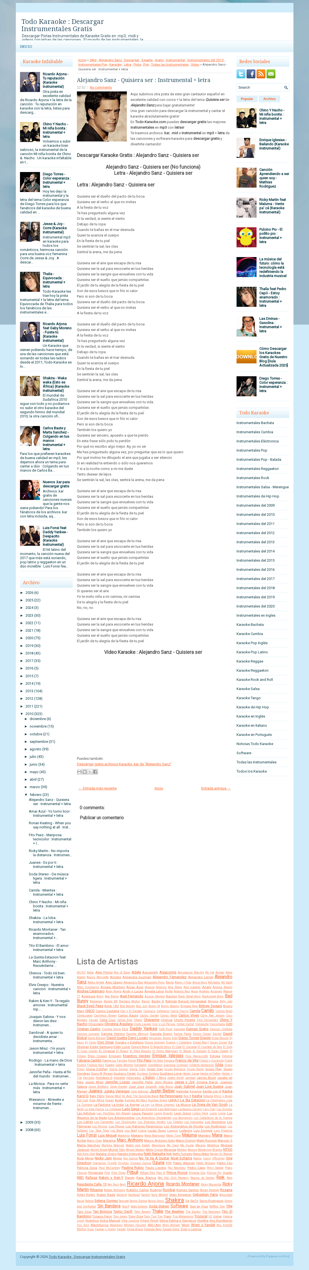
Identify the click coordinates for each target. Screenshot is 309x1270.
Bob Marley (127, 1006)
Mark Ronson (207, 1140)
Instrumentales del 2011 (256, 524)
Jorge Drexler (118, 1087)
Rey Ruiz (113, 1184)
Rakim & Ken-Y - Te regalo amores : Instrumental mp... (49, 1005)
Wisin (186, 1225)
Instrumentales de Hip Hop (258, 496)
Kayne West (113, 1096)
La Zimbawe (113, 1109)
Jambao (190, 1078)
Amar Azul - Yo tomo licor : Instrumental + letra (50, 813)
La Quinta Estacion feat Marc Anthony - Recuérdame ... (47, 961)
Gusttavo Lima (171, 1073)
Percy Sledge (215, 1168)
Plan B (160, 1173)
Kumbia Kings (157, 1100)
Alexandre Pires (154, 982)
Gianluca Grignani (176, 1065)
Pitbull (132, 1172)
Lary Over (209, 1109)
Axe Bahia (112, 996)
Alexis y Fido (183, 982)
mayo (34, 772)
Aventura (88, 996)
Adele (136, 972)
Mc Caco (173, 1145)
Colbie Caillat (185, 1024)
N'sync (217, 1150)
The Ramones (211, 1212)
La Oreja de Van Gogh (210, 1104)
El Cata (177, 1047)
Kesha (197, 1096)
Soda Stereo (159, 1206)
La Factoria (102, 1105)
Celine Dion (124, 1020)
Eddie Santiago (101, 1047)
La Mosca (183, 1105)
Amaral (150, 987)
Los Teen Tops (99, 1130)
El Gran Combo (87, 1051)
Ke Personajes (171, 1096)
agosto (35, 749)
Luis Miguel (107, 1135)
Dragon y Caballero (179, 1042)
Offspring (218, 1158)
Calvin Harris (179, 1011)
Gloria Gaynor (118, 1069)
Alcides (115, 977)
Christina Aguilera (118, 1024)
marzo (35, 787)
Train (167, 1216)
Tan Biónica (102, 1211)
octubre (36, 734)
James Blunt (206, 1078)
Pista (137, 64)
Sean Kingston (180, 1195)
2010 (29, 714)
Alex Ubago (113, 982)
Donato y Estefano (129, 1042)
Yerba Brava (135, 1229)
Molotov (182, 1150)
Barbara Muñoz (129, 1001)
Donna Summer (155, 1042)
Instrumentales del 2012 (256, 533)
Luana (142, 1130)
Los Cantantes (104, 1122)
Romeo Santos (187, 1190)
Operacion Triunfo (104, 1163)
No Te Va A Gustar (154, 1158)
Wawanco (116, 1225)
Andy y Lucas (132, 991)
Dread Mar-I (201, 1042)
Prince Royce (177, 1173)
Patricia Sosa (87, 1168)
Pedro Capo (196, 1168)
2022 (29, 623)
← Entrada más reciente (98, 788)
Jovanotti (151, 1087)
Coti (229, 1024)
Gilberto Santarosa (201, 1065)
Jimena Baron (207, 1082)
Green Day (155, 1069)
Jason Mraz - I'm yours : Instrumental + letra (48, 1050)
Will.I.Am (154, 1225)
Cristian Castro (89, 1029)
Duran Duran (218, 1042)
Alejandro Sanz (110, 60)
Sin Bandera (109, 1206)
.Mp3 (93, 60)
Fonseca (169, 1060)
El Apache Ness (160, 1047)
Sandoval (134, 1195)
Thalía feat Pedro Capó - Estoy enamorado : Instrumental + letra (272, 297)
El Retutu (185, 1051)
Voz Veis (83, 1225)
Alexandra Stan (133, 982)
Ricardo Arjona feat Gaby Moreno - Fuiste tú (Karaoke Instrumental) (57, 332)
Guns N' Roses (102, 1073)
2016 (29, 668)
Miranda (170, 1150)
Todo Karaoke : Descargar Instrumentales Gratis (62, 25)
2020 (29, 638)
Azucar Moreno (155, 996)
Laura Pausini (142, 1113)
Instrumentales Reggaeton (258, 469)
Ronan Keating (209, 1190)
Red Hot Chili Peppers (173, 1178)
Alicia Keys (199, 982)
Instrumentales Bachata (255, 423)
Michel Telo (116, 1150)
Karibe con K (212, 1091)
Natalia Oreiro (106, 1154)
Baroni (146, 1001)
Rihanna (96, 1190)
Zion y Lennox (191, 1229)
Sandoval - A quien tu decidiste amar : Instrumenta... (46, 1036)
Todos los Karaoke (252, 771)
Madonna (124, 1135)
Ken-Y (187, 1096)
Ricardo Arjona (145, 1183)
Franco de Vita (187, 1060)
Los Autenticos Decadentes (153, 1118)
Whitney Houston (135, 1225)
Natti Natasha (154, 1154)
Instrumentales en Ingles (256, 615)
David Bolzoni (97, 1038)
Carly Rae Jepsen (212, 1015)
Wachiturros (100, 1225)
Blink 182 (111, 1006)
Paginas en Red (277, 1256)
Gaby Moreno (124, 1065)
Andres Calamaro (91, 991)
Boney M (154, 1006)
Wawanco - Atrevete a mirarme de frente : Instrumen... (46, 1103)
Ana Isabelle (192, 987)
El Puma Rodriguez (165, 1051)
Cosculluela (217, 1024)
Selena (89, 1201)
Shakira (174, 1200)
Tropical (200, 1216)
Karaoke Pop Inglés (252, 643)
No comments (101, 87)
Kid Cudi (83, 1100)
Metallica (213, 1145)
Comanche (202, 1024)
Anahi (206, 987)
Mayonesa (158, 1145)
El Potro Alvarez (140, 1051)
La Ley (145, 1105)
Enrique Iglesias (168, 1055)
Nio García (130, 1158)
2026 (29, 593)
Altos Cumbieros (88, 987)
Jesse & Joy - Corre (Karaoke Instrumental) (55, 228)
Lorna (222, 1113)
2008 (29, 1130)
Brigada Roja (189, 1006)
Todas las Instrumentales (170, 64)
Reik (220, 1177)
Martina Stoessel (113, 1145)
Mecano (200, 1145)
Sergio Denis (156, 1201)
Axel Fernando (131, 996)
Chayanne (151, 1020)
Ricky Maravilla (211, 1184)
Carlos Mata (168, 1015)
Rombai (169, 1190)
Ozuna (158, 1162)
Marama (109, 1140)
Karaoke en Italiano (252, 725)
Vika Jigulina (130, 1220)
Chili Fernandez (207, 1020)
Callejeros (163, 1011)
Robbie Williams (114, 1190)
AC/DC (81, 972)
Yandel (121, 1229)
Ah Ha (209, 972)
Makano (137, 1135)
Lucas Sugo (157, 1130)
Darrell (217, 1034)
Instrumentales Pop (92, 64)
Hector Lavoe (190, 1073)
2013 (29, 691)
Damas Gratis (197, 1029)
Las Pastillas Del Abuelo (113, 1113)
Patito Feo (224, 1163)
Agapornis (167, 972)
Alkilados (214, 982)
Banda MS (111, 1001)
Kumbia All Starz (136, 1100)
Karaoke (115, 64)
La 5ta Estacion (192, 1100)
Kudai (119, 1100)
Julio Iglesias (139, 1091)
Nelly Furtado (182, 1154)
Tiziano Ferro (102, 1216)
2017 (29, 661)
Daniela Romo (161, 1034)
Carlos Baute (128, 1015)
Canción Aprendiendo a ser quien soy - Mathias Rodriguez (274, 178)
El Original (107, 1051)
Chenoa (166, 1020)
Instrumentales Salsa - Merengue (263, 487)
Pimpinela (95, 1173)
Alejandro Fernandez (170, 977)
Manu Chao (94, 1140)
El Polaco (122, 1051)
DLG (125, 1029)
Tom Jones (120, 1216)
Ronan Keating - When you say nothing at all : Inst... (50, 825)
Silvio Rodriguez (211, 1201)
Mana (217, 1135)
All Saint (226, 982)
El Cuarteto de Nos (210, 1047)
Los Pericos (99, 1126)
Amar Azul (134, 987)
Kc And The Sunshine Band (140, 1096)
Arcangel (216, 991)
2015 (29, 676)
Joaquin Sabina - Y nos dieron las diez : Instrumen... (47, 1021)
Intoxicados (133, 1078)
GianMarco (155, 1065)
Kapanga (196, 1091)
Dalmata (179, 1029)
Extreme (227, 1056)
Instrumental (175, 60)
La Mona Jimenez (163, 1105)
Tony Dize (135, 1216)
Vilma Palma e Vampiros (177, 1220)
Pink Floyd (118, 1173)
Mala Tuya (173, 1135)
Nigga (117, 1158)
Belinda (171, 1001)
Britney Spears (210, 1006)
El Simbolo (200, 1051)
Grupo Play (213, 1069)
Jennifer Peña (142, 1082)
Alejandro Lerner (200, 977)
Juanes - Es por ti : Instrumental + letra (46, 864)
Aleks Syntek (96, 982)
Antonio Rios (182, 991)
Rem (229, 1178)
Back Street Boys (189, 996)
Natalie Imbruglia (130, 1154)
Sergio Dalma (138, 1201)
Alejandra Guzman (136, 977)
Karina (227, 1091)
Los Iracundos (194, 1122)
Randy (130, 1178)
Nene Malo (201, 1154)
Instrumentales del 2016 (256, 569)
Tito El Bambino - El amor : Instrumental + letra (49, 947)
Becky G (158, 1001)
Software (179, 1206)
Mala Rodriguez (154, 1135)
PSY (169, 1163)
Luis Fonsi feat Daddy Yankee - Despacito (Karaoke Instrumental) (55, 536)
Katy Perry (97, 1096)
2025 (29, 600)
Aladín (81, 977)
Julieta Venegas (117, 1091)
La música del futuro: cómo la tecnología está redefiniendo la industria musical (273, 267)
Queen (227, 1173)
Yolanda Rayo (153, 1229)
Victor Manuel (110, 1220)
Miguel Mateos (135, 1150)
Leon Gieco (182, 1113)
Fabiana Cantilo (89, 1060)
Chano (138, 1020)
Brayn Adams (170, 1006)
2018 (29, 653)
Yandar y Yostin (105, 1229)
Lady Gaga (130, 1109)
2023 (29, 615)
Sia (187, 1201)
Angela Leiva (154, 991)
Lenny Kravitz (163, 1113)
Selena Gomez (106, 1201)
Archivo (269, 99)
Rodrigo (156, 1190)
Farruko (122, 1060)
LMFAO (173, 1100)
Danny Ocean (202, 1034)
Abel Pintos (104, 972)
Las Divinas (224, 1109)
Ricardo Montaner (183, 1184)
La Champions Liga (219, 1100)
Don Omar (105, 1042)
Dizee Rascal (220, 1038)
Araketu (204, 991)
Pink (107, 1173)
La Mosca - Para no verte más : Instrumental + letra (48, 1088)
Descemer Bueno (160, 1038)
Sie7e (194, 1201)
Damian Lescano (88, 1034)
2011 (29, 706)
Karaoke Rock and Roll (255, 680)
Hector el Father (210, 1073)
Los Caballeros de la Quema (213, 1118)
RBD (80, 1178)
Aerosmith (150, 972)
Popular (247, 99)
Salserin (122, 1195)
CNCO (90, 1011)
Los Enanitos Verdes (152, 1122)
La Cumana (84, 1105)
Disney (205, 1038)
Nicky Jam (103, 1158)
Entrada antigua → (216, 788)
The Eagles (193, 1212)
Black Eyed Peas (90, 1006)
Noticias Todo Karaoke (255, 744)
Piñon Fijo (147, 1173)
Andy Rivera (114, 991)
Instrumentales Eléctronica (258, 441)
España (147, 60)
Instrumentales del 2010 (205, 60)
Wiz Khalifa (224, 1225)
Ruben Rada (106, 1195)
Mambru (204, 1135)
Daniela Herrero (113, 1034)
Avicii (100, 996)
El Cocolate (189, 1047)
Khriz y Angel (223, 1096)
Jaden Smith (175, 1078)
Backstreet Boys (212, 996)
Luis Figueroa (223, 1130)
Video (195, 64)
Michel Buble (99, 1150)
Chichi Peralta (184, 1020)
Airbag (219, 972)
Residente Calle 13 (92, 1184)
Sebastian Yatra (205, 1194)
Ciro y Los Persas (163, 1024)
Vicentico (92, 1220)
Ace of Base (122, 972)
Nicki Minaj (85, 1158)
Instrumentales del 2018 (256, 588)
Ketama (208, 1096)
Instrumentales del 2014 (256, 551)
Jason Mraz (94, 1082)
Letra (127, 64)
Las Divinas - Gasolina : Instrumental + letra (270, 325)
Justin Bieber (162, 1091)
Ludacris (185, 1130)
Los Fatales (175, 1122)
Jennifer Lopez (117, 1082)
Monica (192, 1150)
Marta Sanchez (88, 1145)
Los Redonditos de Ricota (183, 1126)
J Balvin (148, 1077)
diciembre (38, 719)
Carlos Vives (189, 1015)
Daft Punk (165, 1029)
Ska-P (125, 1206)
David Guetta (117, 1038)
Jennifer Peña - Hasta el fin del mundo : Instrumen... (50, 1074)
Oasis (207, 1158)
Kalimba (182, 1091)
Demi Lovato (138, 1038)
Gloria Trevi (137, 1069)
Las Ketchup (86, 1113)
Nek (169, 1154)
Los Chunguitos (125, 1122)
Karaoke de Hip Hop (253, 707)
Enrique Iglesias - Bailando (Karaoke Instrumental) (274, 144)
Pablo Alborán (184, 1163)
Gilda (219, 1065)
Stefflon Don (217, 1206)
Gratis (159, 60)
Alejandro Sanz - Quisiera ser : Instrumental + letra (50, 802)
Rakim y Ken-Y (111, 1178)
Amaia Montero (113, 987)
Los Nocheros (215, 1122)
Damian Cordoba (221, 1029)
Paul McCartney (109, 1168)
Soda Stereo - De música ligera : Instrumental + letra (49, 878)
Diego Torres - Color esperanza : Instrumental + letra (57, 180)
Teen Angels (142, 1212)
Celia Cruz (107, 1020)
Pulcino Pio (214, 1173)
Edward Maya (140, 1047)
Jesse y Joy (184, 1082)
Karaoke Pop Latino (252, 652)
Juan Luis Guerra (209, 1086)
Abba (90, 972)
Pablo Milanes (205, 1163)
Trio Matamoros (183, 1216)
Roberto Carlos (137, 1190)
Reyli (123, 1184)
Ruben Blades (86, 1195)
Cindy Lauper (142, 1024)
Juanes (95, 1091)
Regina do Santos (202, 1178)
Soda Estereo (139, 1206)
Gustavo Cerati (125, 1073)
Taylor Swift (122, 1211)
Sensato (124, 1201)
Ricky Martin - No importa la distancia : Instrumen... (50, 853)
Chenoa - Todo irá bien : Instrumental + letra (47, 975)
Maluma (189, 1135)
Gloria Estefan (97, 1069)
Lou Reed (131, 1130)
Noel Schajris (181, 1158)
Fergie (132, 1060)
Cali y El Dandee (131, 1011)
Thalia (157, 1211)
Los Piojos (116, 1126)
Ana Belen (175, 987)
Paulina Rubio (133, 1168)
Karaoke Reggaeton (252, 670)
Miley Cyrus (154, 1150)
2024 (29, 608)
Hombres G (104, 1078)
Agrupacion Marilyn (191, 972)
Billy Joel (226, 1001)
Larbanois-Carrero (190, 1109)
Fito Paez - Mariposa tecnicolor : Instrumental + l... (50, 839)
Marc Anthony (130, 1140)
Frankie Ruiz (95, 1065)
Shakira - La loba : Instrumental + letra (46, 920)
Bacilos (171, 996)
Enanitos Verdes (136, 1056)
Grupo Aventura (174, 1069)
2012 (29, 698)
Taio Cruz (84, 1212)
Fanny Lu (109, 1060)
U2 (210, 1216)
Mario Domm (185, 1140)
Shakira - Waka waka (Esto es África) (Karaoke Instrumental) (56, 384)
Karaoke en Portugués (254, 735)
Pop (146, 64)
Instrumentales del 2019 (256, 597)
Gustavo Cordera (148, 1073)
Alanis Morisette (98, 977)
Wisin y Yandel (203, 1225)
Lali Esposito (148, 1109)
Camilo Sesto (223, 1011)
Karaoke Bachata (250, 624)
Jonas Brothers (98, 1087)
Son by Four (199, 1206)
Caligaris (149, 1011)
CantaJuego (84, 1015)
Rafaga (91, 1178)
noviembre (38, 726)
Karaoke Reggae (250, 661)
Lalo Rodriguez (167, 1109)
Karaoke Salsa (248, 689)
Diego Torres (189, 1038)
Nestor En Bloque (221, 1154)
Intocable (119, 1078)
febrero (36, 795)
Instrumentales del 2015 (256, 560)
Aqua (194, 991)
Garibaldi (140, 1065)
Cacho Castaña (107, 1011)
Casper (93, 1020)
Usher (217, 1216)
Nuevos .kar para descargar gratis (56, 484)
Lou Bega (116, 1130)
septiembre (39, 741)
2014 (29, 683)
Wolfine (81, 1229)
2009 (29, 1122)
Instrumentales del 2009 (256, 505)
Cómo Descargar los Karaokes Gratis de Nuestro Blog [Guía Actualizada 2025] (273, 357)
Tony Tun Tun (153, 1216)
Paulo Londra (155, 1168)
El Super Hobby (218, 1051)
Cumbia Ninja (111, 1029)
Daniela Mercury (137, 1034)
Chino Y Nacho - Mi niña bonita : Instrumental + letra (55, 130)
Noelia (197, 1158)
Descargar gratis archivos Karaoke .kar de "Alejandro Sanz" (124, 764)
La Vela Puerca (94, 1109)
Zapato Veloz (171, 1229)
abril (33, 779)
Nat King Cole (86, 1154)
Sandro (145, 1195)
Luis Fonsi (87, 1135)
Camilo (207, 1010)
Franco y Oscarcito (211, 1060)
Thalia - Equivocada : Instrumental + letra (54, 280)
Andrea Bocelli (222, 987)
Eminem (115, 1056)
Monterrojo (205, 1150)
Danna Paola (182, 1034)
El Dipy (227, 1047)
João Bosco (165, 1087)
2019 (29, 646)
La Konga (132, 1105)
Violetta (202, 1220)
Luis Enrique (203, 1130)
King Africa (96, 1100)
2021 (29, 630)
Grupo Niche (195, 1069)
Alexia (170, 982)
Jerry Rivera (163, 1082)
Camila (195, 1011)
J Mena (161, 1078)
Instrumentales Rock (253, 478)
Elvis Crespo (97, 1056)
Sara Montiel (159, 1195)
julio (33, 756)
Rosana (226, 1190)
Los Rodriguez (215, 1126)
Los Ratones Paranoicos (144, 1126)
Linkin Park (200, 1113)
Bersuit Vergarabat (192, 1001)
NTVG (227, 1149)
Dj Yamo (90, 1042)
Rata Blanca (146, 1178)
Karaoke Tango (249, 698)
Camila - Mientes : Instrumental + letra (46, 892)
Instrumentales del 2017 (256, 579)
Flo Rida (157, 1060)
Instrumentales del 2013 (256, 542)
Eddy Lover (122, 1047)
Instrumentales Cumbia (255, 432)
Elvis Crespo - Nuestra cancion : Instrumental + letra (50, 989)
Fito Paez (144, 1060)
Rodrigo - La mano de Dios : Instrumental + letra (50, 1062)
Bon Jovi (141, 1006)
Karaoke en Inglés (251, 716)
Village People (149, 1220)
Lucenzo (172, 1130)
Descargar (131, 60)
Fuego (109, 1065)
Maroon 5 (225, 1140)
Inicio (26, 46)
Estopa (215, 1056)
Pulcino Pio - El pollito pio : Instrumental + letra (270, 235)
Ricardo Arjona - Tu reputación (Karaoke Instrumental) (56, 80)
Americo (161, 987)
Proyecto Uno (197, 1173)
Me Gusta (187, 1145)
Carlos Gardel (149, 1015)
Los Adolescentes (121, 1118)
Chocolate (96, 1024)
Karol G (83, 1096)
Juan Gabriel (184, 1086)
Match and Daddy (138, 1145)
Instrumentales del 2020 (256, 606)
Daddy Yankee (143, 1028)
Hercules (89, 1078)
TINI (229, 1206)
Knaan (109, 1100)
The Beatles (174, 1211)
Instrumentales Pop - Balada (259, 459)
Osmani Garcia (140, 1163)
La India (118, 1105)
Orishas (123, 1163)
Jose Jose (136, 1087)
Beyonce (213, 1001)
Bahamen (96, 1001)
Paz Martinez (177, 1168)
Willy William (171, 1225)
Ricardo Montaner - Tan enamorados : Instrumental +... (47, 933)
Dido (175, 1038)
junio (33, 764)
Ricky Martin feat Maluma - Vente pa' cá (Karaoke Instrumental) (272, 206)
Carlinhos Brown (105, 1015)
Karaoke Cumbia (250, 634)
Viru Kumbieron (220, 1220)
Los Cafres (85, 1122)
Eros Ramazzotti (196, 1056)
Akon (229, 972)
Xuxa (90, 1229)
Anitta (169, 991)
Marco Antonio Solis (159, 1140)
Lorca (213, 1113)
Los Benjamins (183, 1118)
